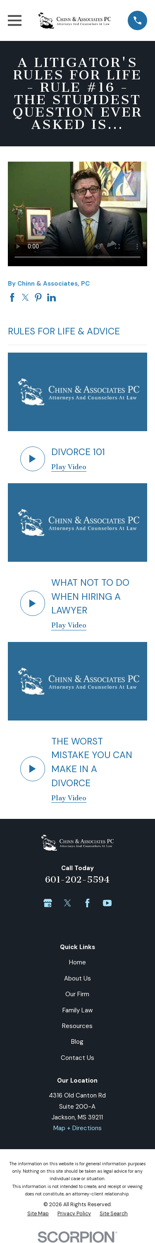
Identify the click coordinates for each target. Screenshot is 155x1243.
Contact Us (77, 1058)
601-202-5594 (77, 879)
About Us (77, 978)
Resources (77, 1026)
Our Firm (77, 994)
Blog (77, 1042)
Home (77, 962)
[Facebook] (87, 903)
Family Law (77, 1010)
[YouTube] (107, 903)
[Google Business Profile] (47, 903)
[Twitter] (67, 903)
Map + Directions (77, 1128)
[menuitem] (38, 1214)
